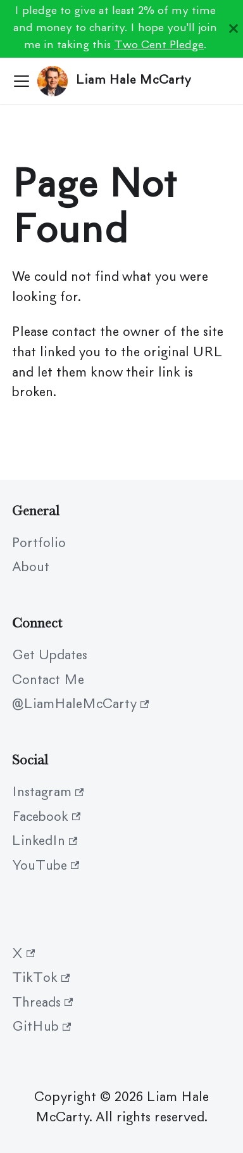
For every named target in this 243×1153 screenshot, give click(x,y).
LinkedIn (44, 842)
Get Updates (49, 656)
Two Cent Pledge (159, 45)
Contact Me (48, 681)
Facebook (46, 818)
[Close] (233, 29)
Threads (42, 1003)
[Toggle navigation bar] (21, 81)
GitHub (41, 1027)
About (30, 568)
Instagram (48, 793)
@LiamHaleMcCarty (80, 705)
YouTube (45, 866)
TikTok (41, 979)
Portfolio (39, 544)
